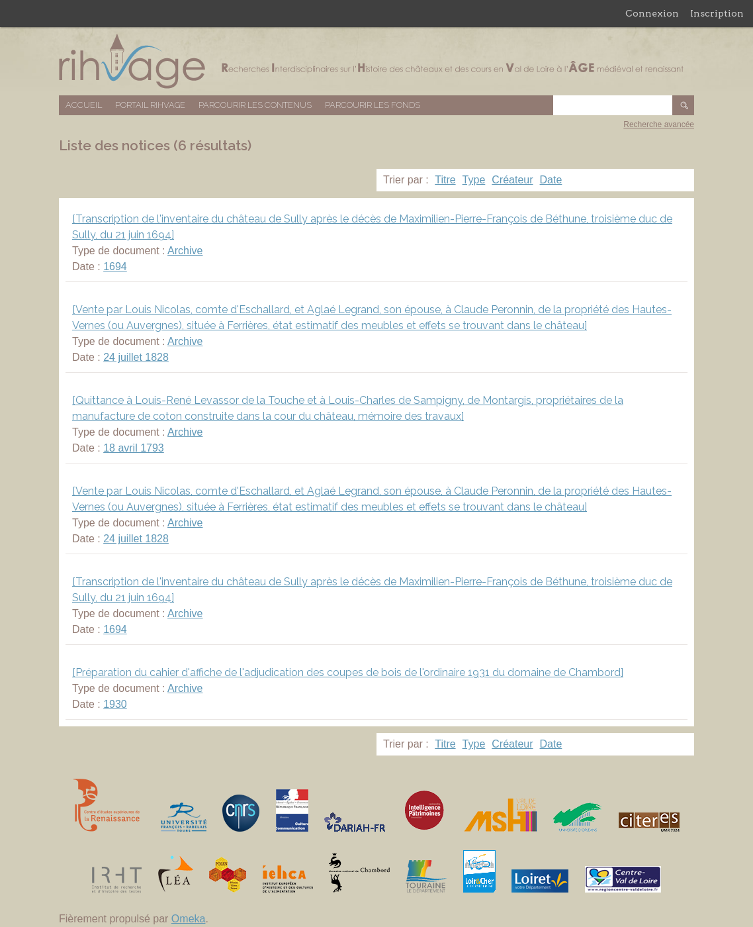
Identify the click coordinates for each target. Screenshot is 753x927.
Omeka (188, 918)
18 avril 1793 (133, 448)
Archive (184, 250)
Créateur (512, 179)
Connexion (652, 13)
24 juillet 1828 (136, 357)
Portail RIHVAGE (150, 105)
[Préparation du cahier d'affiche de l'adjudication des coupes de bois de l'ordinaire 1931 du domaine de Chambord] (347, 672)
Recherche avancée (658, 124)
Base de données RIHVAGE (376, 61)
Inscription (717, 13)
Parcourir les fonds (372, 105)
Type (474, 179)
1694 (115, 266)
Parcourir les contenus (255, 105)
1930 (115, 704)
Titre (445, 179)
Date (551, 179)
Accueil (84, 105)
